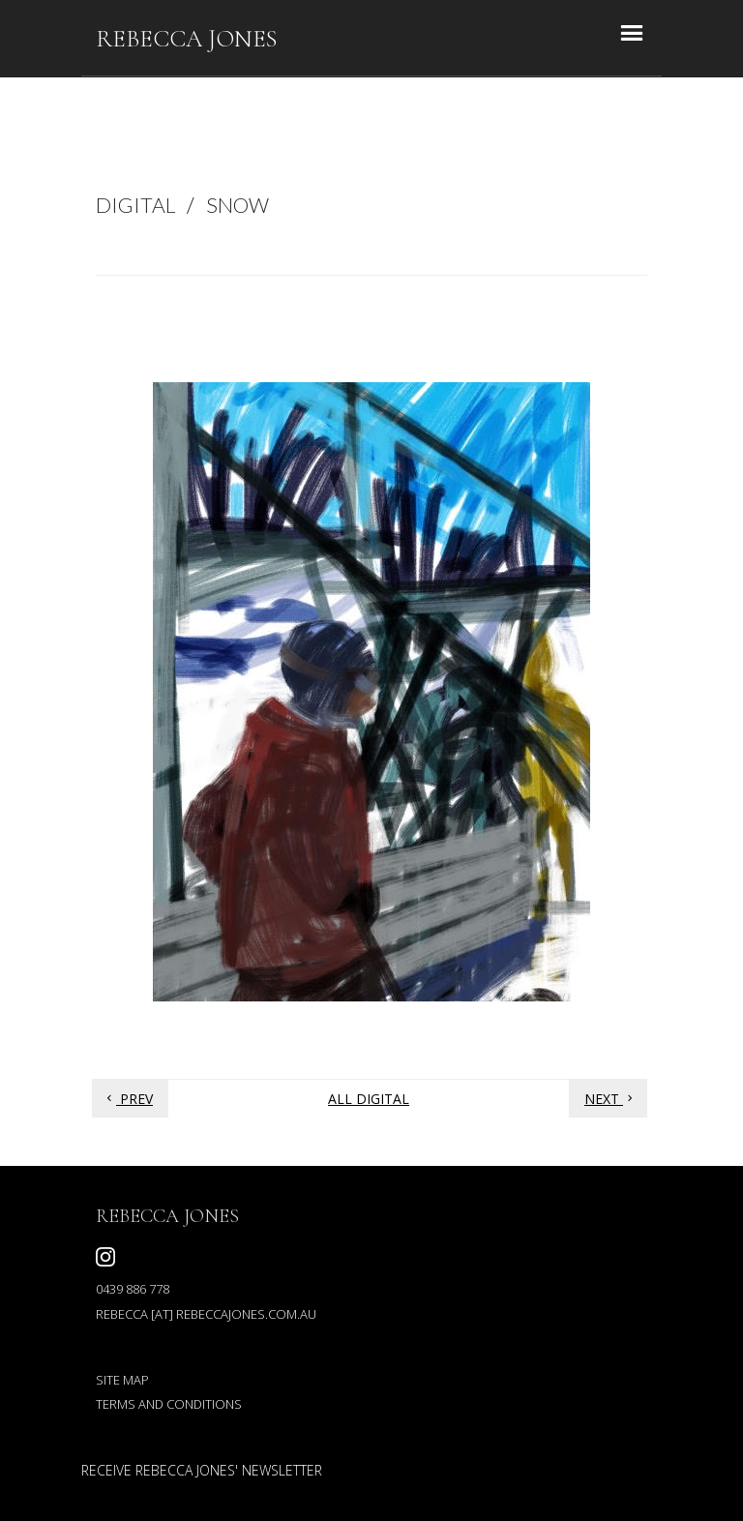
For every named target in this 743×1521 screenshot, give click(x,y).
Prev (128, 1098)
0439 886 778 (132, 1288)
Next (610, 1098)
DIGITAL (135, 205)
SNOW (237, 205)
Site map (122, 1379)
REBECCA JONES (186, 38)
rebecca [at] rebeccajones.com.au (206, 1314)
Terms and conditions (169, 1404)
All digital (368, 1098)
